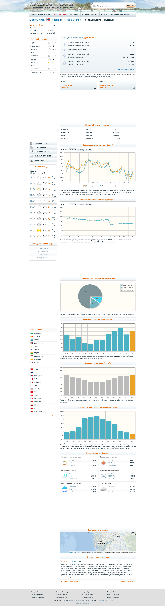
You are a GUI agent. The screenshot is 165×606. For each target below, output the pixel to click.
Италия (36, 362)
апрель (65, 138)
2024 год (81, 150)
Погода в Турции (86, 592)
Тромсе (33, 59)
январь (65, 129)
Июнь (71, 460)
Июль (110, 463)
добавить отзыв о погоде (69, 581)
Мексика (37, 382)
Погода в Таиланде (62, 592)
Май (70, 463)
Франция (37, 398)
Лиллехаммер (36, 46)
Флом (33, 65)
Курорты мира (37, 19)
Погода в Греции (61, 594)
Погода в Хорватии (113, 594)
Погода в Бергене (72, 19)
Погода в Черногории (37, 597)
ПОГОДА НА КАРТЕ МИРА (40, 14)
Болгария (37, 333)
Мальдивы (38, 375)
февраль (65, 132)
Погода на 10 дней (43, 167)
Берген (33, 43)
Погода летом (43, 254)
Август (110, 460)
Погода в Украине (87, 597)
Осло (32, 52)
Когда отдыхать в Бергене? (97, 453)
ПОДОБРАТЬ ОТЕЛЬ (42, 152)
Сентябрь (112, 465)
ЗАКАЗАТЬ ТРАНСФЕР (43, 156)
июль (89, 135)
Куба (35, 372)
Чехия (36, 408)
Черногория (39, 405)
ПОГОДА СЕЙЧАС (36, 25)
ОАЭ (35, 385)
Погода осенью (42, 258)
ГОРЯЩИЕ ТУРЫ (60, 14)
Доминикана (39, 343)
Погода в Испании (87, 594)
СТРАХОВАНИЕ (40, 147)
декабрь (116, 138)
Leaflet (71, 552)
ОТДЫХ (104, 14)
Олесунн (34, 49)
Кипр (35, 366)
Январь (111, 473)
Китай (36, 369)
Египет (36, 346)
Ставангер (34, 56)
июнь (89, 132)
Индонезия (38, 356)
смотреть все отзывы (127, 581)
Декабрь (111, 478)
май (89, 129)
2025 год (73, 150)
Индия (36, 353)
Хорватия (37, 402)
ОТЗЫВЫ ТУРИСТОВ (90, 14)
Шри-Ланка (38, 411)
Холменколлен (36, 72)
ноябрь (115, 135)
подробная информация (126, 69)
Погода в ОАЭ (111, 592)
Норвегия (56, 19)
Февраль (111, 476)
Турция (36, 395)
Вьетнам (37, 336)
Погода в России (61, 597)
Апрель (72, 465)
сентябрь (116, 129)
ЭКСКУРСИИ (74, 14)
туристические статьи (105, 600)
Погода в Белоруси (113, 597)
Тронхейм (34, 62)
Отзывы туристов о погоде (97, 557)
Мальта (36, 379)
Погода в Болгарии (37, 594)
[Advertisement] (98, 28)
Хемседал (34, 69)
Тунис (36, 392)
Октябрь (72, 489)
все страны (52, 415)
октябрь (115, 132)
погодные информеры (76, 600)
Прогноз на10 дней (66, 87)
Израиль (36, 349)
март (64, 135)
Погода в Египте (36, 592)
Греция (36, 340)
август (90, 138)
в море (106, 87)
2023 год (88, 150)
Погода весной (42, 251)
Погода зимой (43, 248)
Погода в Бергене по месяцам (97, 125)
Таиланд (37, 388)
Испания (37, 359)
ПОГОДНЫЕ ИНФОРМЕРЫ (120, 14)
